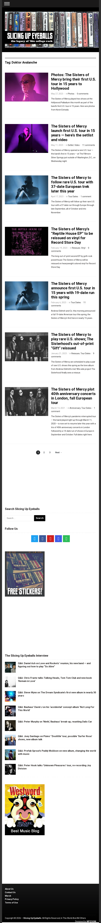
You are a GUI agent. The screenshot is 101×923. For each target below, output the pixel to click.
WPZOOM (91, 921)
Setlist (71, 145)
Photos (71, 94)
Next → (58, 452)
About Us (9, 889)
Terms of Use (11, 902)
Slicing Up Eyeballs (32, 918)
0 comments (82, 94)
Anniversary (75, 408)
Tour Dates (73, 196)
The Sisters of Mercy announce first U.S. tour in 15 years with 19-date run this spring (73, 290)
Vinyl (83, 248)
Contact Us (10, 892)
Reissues (76, 248)
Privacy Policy (12, 899)
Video (77, 145)
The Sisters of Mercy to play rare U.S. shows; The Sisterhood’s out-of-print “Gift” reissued (72, 341)
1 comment (86, 196)
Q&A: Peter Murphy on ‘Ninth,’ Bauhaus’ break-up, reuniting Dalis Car (55, 721)
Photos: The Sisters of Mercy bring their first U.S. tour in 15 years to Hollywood (73, 82)
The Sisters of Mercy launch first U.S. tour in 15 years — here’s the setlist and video (73, 133)
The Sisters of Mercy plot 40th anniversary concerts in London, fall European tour (73, 396)
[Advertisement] (50, 478)
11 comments (88, 145)
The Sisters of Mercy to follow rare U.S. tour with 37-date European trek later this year (72, 184)
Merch (8, 896)
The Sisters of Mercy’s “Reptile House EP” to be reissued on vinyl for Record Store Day (72, 236)
